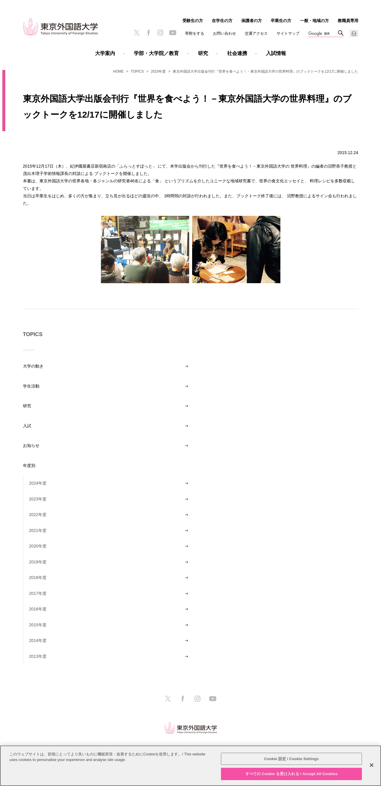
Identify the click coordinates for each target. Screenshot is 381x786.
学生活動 (31, 386)
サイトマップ (288, 33)
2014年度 (37, 640)
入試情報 (276, 53)
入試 (27, 425)
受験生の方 (192, 20)
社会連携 (237, 53)
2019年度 (37, 562)
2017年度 (37, 593)
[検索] (323, 33)
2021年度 (37, 530)
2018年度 (37, 577)
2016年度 (37, 609)
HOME (118, 71)
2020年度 (37, 546)
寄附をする (194, 33)
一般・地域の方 (314, 20)
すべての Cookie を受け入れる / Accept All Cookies (291, 774)
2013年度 (37, 656)
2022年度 (37, 514)
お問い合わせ (224, 33)
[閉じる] (371, 765)
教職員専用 (348, 20)
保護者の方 (251, 20)
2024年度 (37, 483)
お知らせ (31, 445)
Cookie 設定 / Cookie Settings (291, 759)
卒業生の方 (281, 20)
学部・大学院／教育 (156, 53)
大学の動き (33, 366)
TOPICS (137, 71)
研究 (203, 53)
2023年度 (37, 499)
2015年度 (158, 71)
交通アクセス (256, 33)
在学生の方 (222, 20)
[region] (190, 765)
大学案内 (105, 53)
